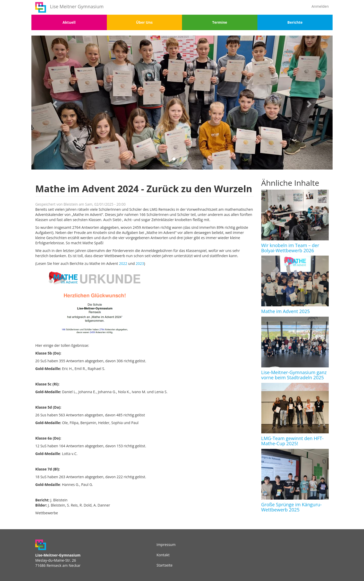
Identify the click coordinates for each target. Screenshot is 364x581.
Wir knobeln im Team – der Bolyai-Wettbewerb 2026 (290, 248)
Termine (219, 22)
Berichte (294, 22)
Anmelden (320, 6)
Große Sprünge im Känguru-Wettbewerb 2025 (291, 507)
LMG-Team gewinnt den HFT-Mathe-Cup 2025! (292, 441)
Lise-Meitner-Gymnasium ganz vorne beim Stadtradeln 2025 (294, 375)
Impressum (166, 544)
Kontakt (163, 554)
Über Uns (144, 22)
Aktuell (69, 22)
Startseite (164, 565)
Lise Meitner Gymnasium (76, 6)
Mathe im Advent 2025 (285, 311)
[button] (54, 103)
